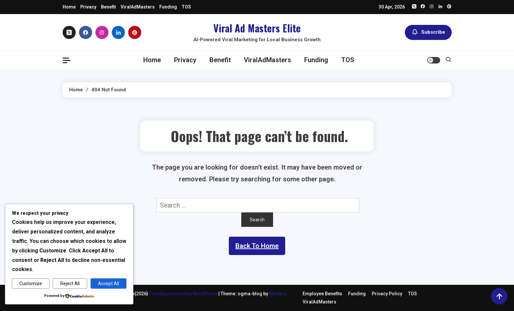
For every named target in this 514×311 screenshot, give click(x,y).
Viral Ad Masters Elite (257, 28)
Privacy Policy (387, 293)
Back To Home (257, 246)
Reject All (70, 283)
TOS (186, 6)
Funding (168, 6)
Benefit (108, 6)
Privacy (88, 6)
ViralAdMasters (138, 6)
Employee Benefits (322, 293)
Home (69, 6)
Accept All (108, 283)
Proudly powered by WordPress (183, 293)
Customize (30, 283)
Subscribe (428, 32)
